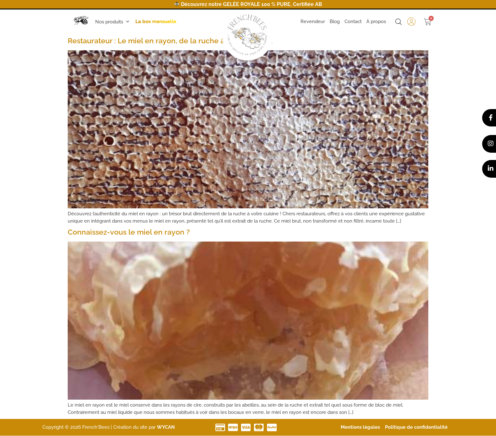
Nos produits (112, 22)
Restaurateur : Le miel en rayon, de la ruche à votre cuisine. (170, 40)
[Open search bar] (398, 22)
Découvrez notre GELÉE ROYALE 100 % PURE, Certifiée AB (248, 4)
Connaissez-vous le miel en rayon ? (129, 232)
